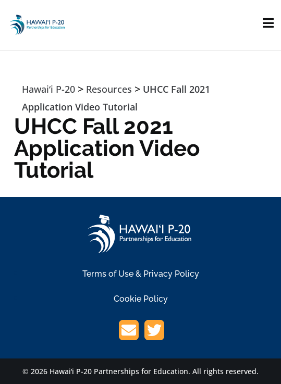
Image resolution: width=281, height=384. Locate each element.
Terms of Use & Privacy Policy (140, 274)
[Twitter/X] (154, 332)
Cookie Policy (141, 299)
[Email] (129, 332)
